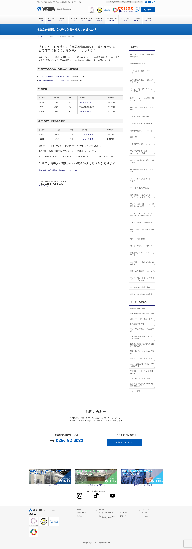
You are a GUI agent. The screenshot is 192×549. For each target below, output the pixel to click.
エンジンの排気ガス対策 (139, 188)
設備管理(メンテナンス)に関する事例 (141, 372)
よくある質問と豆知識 (106, 513)
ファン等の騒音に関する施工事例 (142, 330)
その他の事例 (135, 391)
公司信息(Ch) (126, 2)
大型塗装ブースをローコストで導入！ (142, 254)
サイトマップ (137, 2)
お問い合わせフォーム (124, 442)
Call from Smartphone (45, 186)
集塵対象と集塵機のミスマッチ (142, 271)
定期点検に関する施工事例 (140, 378)
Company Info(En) (113, 2)
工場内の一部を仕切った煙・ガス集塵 (142, 263)
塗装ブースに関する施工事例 (141, 319)
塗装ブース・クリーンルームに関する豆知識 (107, 517)
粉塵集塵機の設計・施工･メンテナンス (141, 170)
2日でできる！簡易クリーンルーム (141, 72)
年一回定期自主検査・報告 (140, 287)
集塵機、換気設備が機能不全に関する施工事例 (142, 345)
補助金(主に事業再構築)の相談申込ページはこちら (58, 170)
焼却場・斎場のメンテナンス (141, 246)
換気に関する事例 (137, 324)
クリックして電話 (126, 11)
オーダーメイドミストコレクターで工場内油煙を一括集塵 (142, 214)
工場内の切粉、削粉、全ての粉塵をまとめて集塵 (142, 205)
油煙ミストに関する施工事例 (141, 359)
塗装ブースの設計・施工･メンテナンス (141, 108)
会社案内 (102, 509)
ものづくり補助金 (85, 102)
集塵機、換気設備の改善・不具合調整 (142, 161)
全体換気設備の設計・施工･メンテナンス (141, 81)
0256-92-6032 (69, 440)
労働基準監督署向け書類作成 (141, 124)
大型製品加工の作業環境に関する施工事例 (142, 337)
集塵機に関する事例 (137, 308)
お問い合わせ (81, 513)
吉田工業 (39, 36)
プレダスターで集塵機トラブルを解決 (142, 180)
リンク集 (145, 516)
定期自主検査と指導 (137, 239)
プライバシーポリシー (127, 509)
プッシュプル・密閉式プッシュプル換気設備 (142, 90)
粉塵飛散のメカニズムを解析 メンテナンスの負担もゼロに (141, 196)
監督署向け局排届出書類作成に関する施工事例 (142, 385)
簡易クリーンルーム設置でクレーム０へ (142, 230)
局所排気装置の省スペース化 (141, 131)
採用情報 (123, 516)
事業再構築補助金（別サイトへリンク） (54, 80)
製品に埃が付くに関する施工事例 (142, 352)
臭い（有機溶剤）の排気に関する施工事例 (142, 365)
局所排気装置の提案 (137, 64)
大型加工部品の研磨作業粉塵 (141, 222)
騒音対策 (133, 137)
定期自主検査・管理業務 (139, 117)
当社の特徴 (123, 513)
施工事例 (145, 513)
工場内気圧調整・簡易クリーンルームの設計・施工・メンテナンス (142, 152)
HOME (79, 509)
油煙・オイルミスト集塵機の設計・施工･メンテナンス (142, 99)
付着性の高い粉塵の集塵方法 (141, 294)
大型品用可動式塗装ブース (140, 144)
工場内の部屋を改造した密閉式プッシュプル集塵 (142, 279)
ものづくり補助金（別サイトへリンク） (54, 77)
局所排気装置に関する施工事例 (142, 313)
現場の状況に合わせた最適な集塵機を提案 (142, 55)
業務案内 (80, 516)
